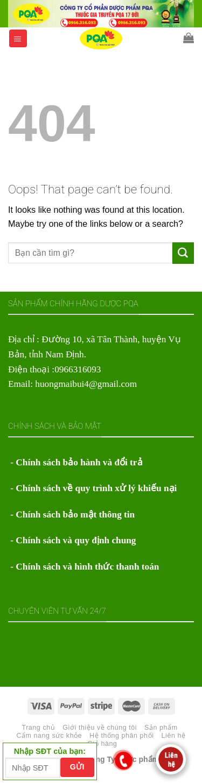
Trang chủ (38, 727)
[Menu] (18, 38)
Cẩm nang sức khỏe (49, 735)
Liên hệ (174, 735)
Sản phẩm (161, 727)
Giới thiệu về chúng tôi (99, 727)
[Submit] (183, 253)
